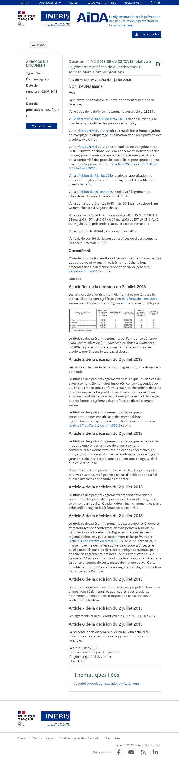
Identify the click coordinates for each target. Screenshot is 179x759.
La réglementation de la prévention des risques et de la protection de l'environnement (134, 20)
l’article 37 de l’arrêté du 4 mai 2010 (94, 425)
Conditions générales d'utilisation (80, 738)
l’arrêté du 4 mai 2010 (89, 130)
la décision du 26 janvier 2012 (94, 191)
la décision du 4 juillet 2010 (92, 175)
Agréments (132, 683)
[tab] (38, 44)
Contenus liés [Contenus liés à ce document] (41, 126)
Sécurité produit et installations (97, 683)
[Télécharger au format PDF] (157, 64)
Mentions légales (43, 738)
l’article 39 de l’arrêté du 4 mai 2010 (94, 541)
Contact (23, 738)
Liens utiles (113, 738)
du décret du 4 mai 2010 (139, 298)
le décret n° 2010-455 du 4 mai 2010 (99, 119)
